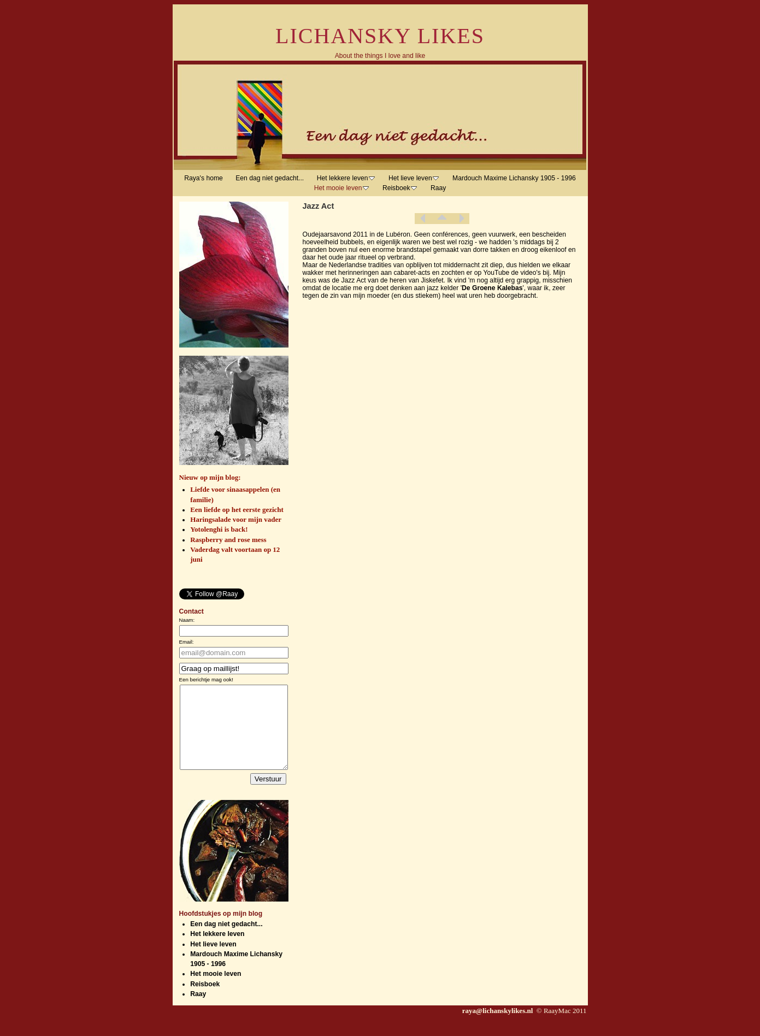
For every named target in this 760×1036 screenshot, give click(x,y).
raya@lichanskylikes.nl (498, 1027)
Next (461, 218)
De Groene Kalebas (492, 288)
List (442, 218)
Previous (423, 218)
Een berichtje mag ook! (206, 679)
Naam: (187, 620)
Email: (186, 642)
